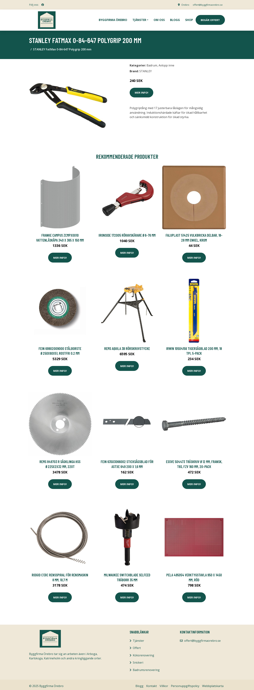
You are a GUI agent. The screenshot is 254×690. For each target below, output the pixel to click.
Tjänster (138, 638)
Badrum (152, 63)
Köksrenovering (143, 653)
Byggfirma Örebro (113, 19)
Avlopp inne (166, 63)
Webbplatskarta (212, 683)
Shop (189, 19)
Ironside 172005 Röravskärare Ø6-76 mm (127, 232)
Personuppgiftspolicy (185, 683)
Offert (137, 645)
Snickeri (138, 660)
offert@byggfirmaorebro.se (206, 4)
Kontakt (151, 683)
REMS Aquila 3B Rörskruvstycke (127, 346)
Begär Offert (210, 18)
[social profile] (42, 4)
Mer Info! (141, 90)
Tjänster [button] (139, 19)
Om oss (159, 19)
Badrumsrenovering (146, 667)
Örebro (183, 4)
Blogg (175, 19)
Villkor (164, 683)
